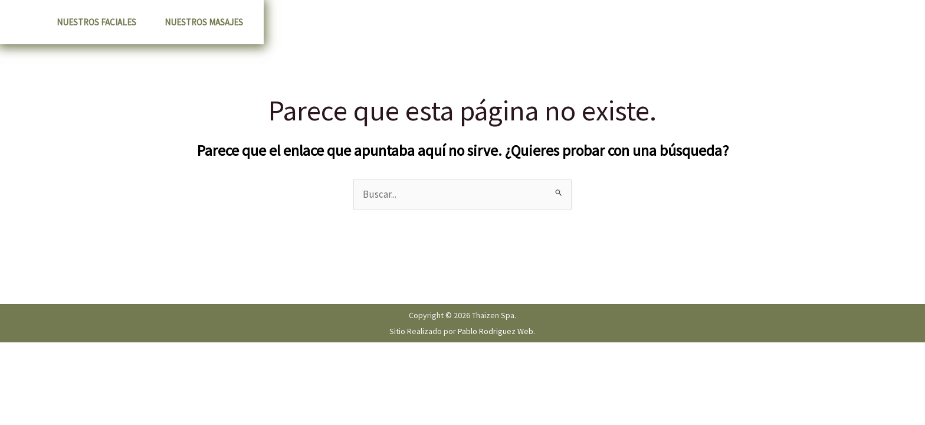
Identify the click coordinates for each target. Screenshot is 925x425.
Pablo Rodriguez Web (495, 331)
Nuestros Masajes (204, 22)
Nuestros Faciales (96, 22)
